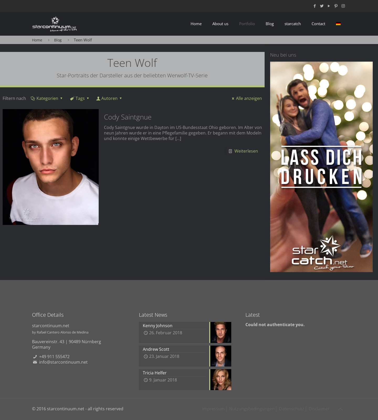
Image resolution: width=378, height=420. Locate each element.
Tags (80, 98)
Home (37, 39)
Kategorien (47, 98)
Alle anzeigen (246, 98)
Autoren (110, 98)
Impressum (213, 409)
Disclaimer (319, 409)
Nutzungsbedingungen (252, 409)
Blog (58, 39)
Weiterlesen (246, 151)
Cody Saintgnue (127, 117)
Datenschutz (291, 409)
